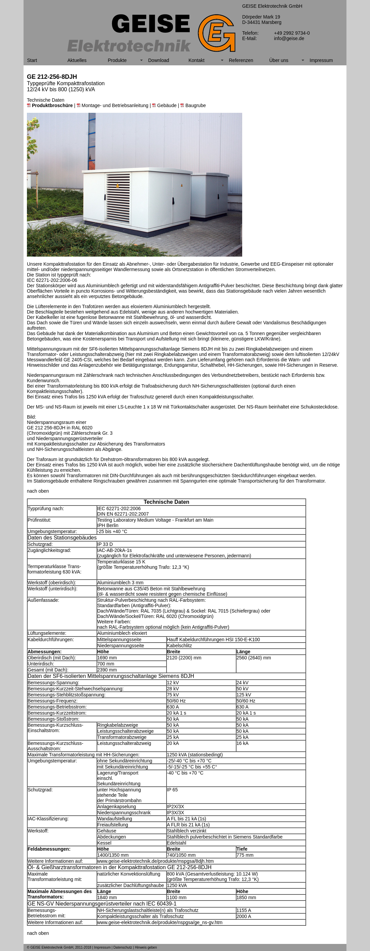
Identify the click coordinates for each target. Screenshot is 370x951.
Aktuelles (77, 60)
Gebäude (164, 105)
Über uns (279, 60)
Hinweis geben (146, 947)
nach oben (38, 491)
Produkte (117, 60)
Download (158, 60)
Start (32, 60)
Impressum (321, 60)
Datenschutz (122, 947)
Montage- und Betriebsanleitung (112, 105)
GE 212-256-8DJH (52, 76)
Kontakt (197, 60)
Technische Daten (45, 100)
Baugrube (193, 105)
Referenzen (241, 60)
